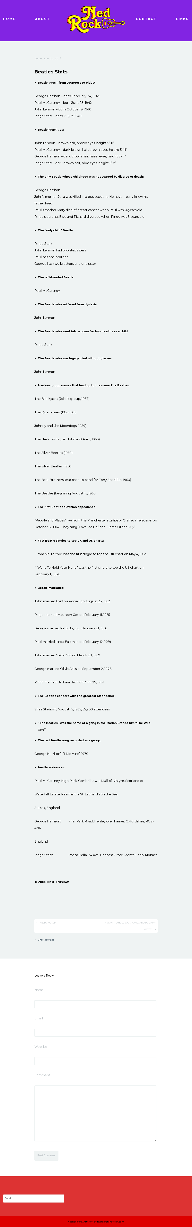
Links (182, 19)
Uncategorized (46, 939)
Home (9, 19)
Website (40, 1047)
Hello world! (48, 922)
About (42, 19)
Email (38, 1018)
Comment (42, 1075)
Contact (146, 19)
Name (39, 990)
